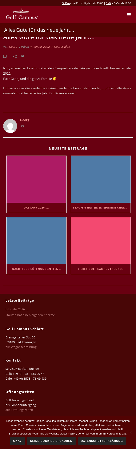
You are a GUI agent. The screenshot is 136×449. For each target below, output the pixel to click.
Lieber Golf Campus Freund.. (101, 269)
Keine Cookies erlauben (51, 440)
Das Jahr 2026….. (36, 207)
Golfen (66, 3)
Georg (13, 47)
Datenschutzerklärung (102, 440)
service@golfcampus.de (22, 369)
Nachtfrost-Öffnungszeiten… (36, 269)
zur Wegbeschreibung (21, 347)
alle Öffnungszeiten (19, 410)
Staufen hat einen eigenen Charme (101, 207)
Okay (17, 440)
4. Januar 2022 (40, 47)
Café (108, 3)
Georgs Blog (62, 47)
